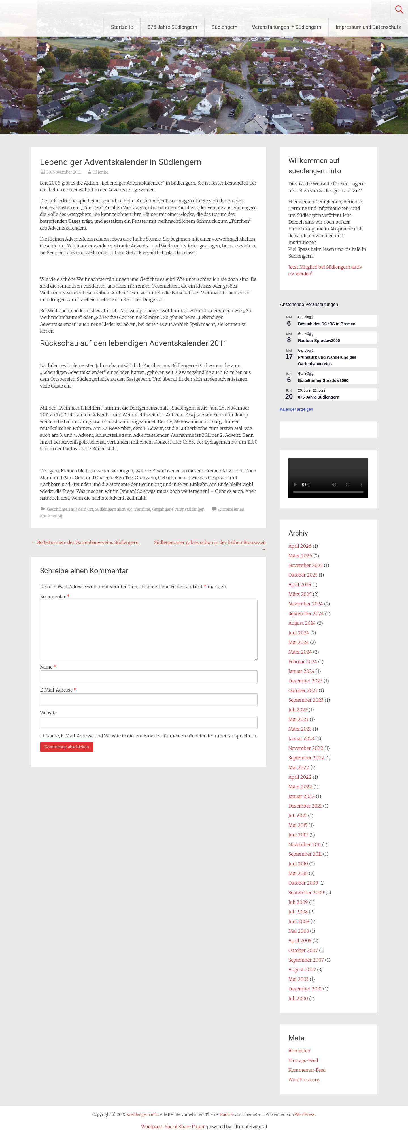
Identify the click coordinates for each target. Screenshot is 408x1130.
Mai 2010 (298, 873)
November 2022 (305, 748)
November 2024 (305, 604)
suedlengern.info (45, 9)
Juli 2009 (298, 902)
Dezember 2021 (305, 806)
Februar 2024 (302, 661)
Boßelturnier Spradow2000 (323, 380)
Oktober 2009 (303, 883)
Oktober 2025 (303, 575)
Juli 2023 (297, 709)
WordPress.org (303, 1079)
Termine (142, 509)
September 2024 (306, 613)
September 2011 (305, 854)
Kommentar (55, 596)
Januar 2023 (301, 738)
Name (48, 667)
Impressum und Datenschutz (368, 27)
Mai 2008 (298, 931)
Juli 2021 (297, 815)
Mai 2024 (298, 642)
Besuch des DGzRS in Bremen (326, 324)
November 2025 (305, 565)
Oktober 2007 (303, 950)
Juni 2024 (298, 632)
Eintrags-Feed (303, 1060)
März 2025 (300, 594)
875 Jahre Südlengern (172, 27)
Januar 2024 (301, 671)
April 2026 (300, 546)
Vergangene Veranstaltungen (178, 509)
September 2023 (306, 700)
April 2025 (299, 584)
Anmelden (299, 1051)
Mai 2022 (298, 767)
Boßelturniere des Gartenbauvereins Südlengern (85, 542)
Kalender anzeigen (296, 409)
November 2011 (304, 844)
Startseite (122, 27)
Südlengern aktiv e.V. (113, 509)
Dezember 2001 (305, 989)
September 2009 (306, 892)
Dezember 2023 (305, 681)
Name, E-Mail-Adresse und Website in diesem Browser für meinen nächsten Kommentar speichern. (151, 736)
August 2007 (302, 969)
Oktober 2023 (303, 690)
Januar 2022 (301, 796)
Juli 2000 (298, 998)
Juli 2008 (298, 912)
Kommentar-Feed (307, 1070)
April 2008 (299, 940)
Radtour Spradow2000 (319, 340)
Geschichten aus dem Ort (70, 509)
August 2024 (302, 623)
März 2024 (300, 652)
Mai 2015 (297, 825)
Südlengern (224, 27)
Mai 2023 (298, 719)
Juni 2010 (298, 863)
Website (48, 713)
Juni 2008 (298, 921)
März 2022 (300, 786)
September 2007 (306, 960)
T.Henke (100, 172)
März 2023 (300, 729)
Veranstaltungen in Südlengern (286, 27)
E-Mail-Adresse (58, 690)
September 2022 (306, 758)
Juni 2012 (298, 835)
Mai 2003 (298, 979)
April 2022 (300, 777)
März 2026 (300, 555)
